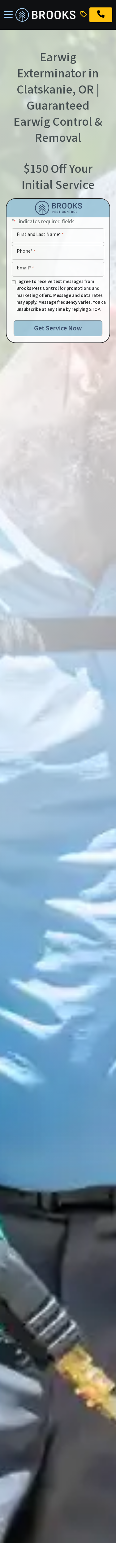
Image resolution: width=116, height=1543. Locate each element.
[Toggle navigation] (8, 15)
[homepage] (45, 15)
